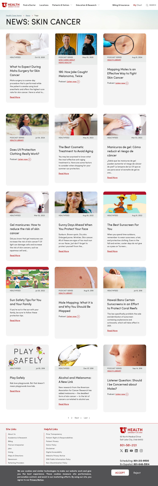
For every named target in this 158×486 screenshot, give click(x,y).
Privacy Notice (37, 479)
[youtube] (131, 450)
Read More (15, 97)
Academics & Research (17, 437)
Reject (137, 472)
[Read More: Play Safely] (27, 355)
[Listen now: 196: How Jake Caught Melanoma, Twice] (76, 44)
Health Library (114, 60)
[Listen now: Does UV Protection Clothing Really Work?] (27, 124)
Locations (44, 5)
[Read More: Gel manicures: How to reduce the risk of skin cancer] (27, 202)
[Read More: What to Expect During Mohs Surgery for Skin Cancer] (27, 44)
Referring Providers (16, 463)
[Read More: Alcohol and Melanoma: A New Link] (76, 355)
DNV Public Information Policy (58, 459)
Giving (10, 452)
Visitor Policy (51, 445)
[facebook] (126, 450)
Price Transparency (54, 434)
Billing (10, 441)
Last (87, 417)
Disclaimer (50, 448)
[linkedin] (136, 450)
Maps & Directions (15, 455)
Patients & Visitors (62, 5)
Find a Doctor (29, 5)
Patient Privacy (52, 441)
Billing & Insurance (121, 5)
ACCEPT (120, 472)
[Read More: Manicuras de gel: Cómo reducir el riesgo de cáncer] (124, 124)
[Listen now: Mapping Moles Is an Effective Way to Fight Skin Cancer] (124, 44)
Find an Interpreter (16, 445)
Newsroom (12, 459)
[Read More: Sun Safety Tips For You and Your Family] (27, 277)
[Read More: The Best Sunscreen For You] (124, 202)
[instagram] (141, 450)
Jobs (10, 448)
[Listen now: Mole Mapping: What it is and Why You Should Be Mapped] (76, 277)
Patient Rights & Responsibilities (59, 437)
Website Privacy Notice (55, 455)
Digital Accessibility (54, 452)
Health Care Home (14, 15)
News (28, 15)
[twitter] (121, 450)
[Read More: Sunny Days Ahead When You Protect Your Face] (76, 202)
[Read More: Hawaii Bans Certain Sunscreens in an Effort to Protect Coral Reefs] (124, 277)
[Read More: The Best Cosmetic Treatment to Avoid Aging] (76, 124)
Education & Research (87, 5)
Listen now (73, 81)
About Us (12, 434)
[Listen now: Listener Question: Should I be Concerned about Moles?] (124, 355)
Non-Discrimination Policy (56, 463)
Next (78, 417)
